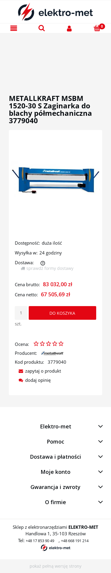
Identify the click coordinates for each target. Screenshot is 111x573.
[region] (55, 56)
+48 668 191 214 (75, 540)
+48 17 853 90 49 (40, 540)
